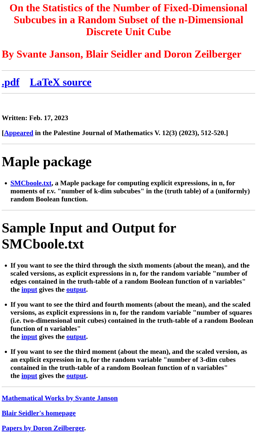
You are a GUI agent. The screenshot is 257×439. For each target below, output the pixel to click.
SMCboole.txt (30, 183)
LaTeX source (60, 82)
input (29, 289)
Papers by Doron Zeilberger (43, 428)
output (76, 289)
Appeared (18, 133)
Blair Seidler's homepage (39, 413)
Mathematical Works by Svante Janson (60, 398)
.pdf (10, 82)
